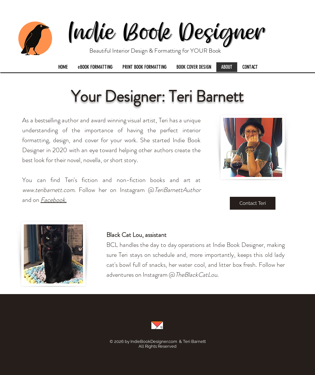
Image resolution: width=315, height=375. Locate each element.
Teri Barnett (194, 341)
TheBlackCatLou (196, 274)
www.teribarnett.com (48, 190)
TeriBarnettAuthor (177, 190)
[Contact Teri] (252, 203)
